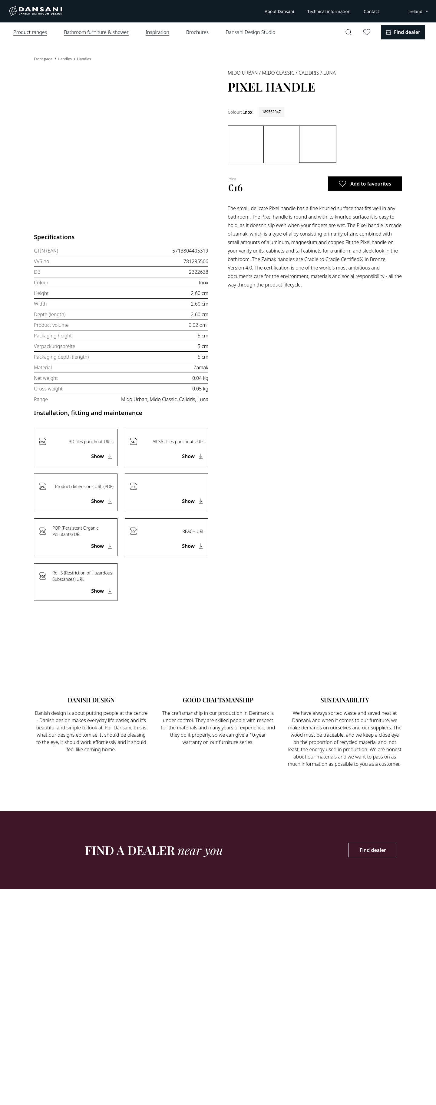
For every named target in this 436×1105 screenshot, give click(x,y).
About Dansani (279, 11)
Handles (65, 59)
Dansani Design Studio (250, 32)
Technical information (328, 11)
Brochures (197, 32)
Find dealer (373, 850)
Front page (43, 59)
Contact (371, 11)
